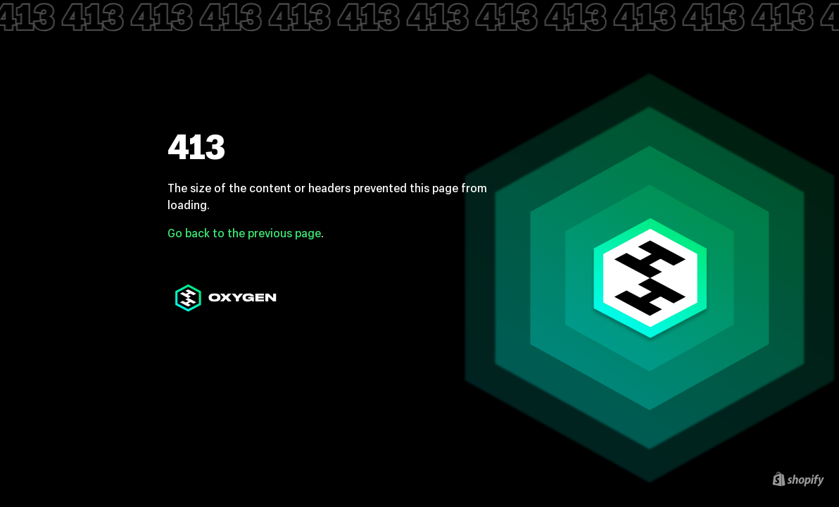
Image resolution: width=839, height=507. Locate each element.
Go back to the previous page (244, 232)
